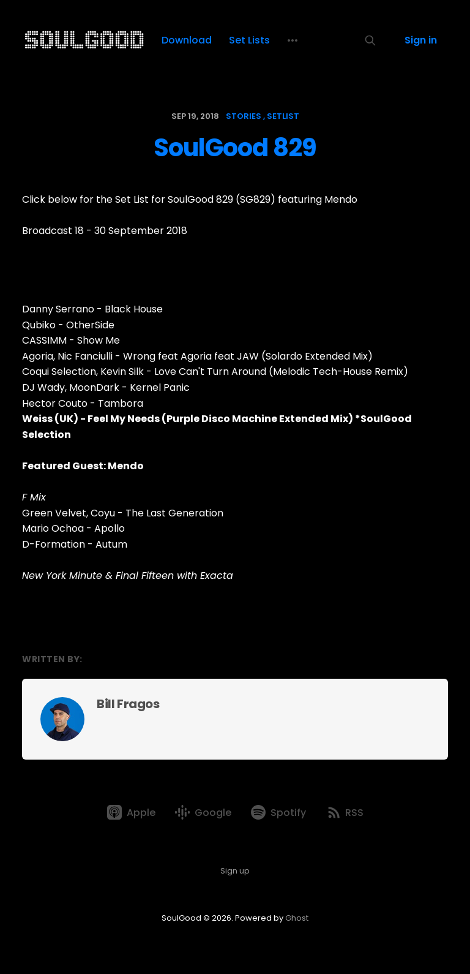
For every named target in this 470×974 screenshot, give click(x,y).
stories (243, 116)
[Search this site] (370, 40)
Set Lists (249, 40)
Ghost (296, 918)
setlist (283, 116)
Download (187, 40)
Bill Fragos (128, 703)
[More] (292, 40)
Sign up (235, 871)
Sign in (421, 40)
